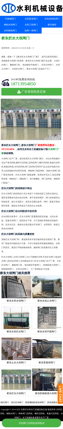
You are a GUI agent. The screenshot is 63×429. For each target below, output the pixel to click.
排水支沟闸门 (19, 402)
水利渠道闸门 (31, 19)
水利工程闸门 (31, 24)
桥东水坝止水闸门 (46, 301)
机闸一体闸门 (31, 30)
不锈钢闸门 (10, 19)
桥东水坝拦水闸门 (16, 331)
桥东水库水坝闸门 (16, 301)
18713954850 (23, 83)
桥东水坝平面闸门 (46, 331)
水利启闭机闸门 (52, 19)
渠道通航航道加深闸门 (37, 402)
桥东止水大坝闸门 (16, 362)
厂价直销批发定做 (31, 91)
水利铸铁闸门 (10, 30)
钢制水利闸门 (10, 24)
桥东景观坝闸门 (47, 362)
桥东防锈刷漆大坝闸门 (47, 393)
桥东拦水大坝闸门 (16, 393)
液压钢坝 (52, 24)
